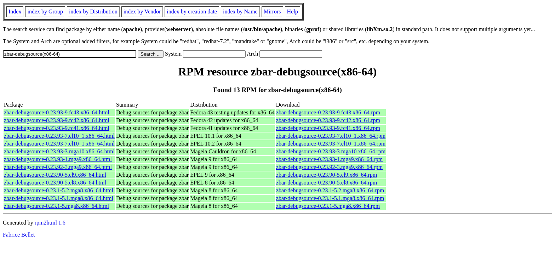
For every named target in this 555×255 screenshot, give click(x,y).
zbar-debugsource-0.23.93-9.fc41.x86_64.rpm (328, 128)
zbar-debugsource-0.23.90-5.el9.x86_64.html (55, 175)
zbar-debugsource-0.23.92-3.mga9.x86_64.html (58, 167)
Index (14, 11)
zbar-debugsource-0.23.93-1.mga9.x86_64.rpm (329, 159)
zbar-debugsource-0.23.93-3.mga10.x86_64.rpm (330, 151)
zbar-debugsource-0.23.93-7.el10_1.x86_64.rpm (330, 136)
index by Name (240, 11)
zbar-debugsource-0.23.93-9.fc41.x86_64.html (56, 128)
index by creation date (192, 11)
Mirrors (272, 11)
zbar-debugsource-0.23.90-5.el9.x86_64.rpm (326, 175)
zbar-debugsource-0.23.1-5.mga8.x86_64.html (56, 206)
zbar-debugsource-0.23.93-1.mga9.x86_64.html (58, 159)
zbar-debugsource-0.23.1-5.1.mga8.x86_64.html (58, 198)
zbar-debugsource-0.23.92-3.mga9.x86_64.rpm (329, 167)
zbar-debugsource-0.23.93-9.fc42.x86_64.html (56, 120)
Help (292, 11)
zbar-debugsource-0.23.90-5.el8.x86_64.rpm (326, 183)
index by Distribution (93, 11)
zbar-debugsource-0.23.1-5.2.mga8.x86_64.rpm (330, 190)
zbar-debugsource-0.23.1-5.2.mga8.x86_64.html (58, 190)
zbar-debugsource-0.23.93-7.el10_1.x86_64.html (59, 136)
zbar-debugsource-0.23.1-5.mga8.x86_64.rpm (328, 206)
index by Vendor (142, 11)
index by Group (45, 11)
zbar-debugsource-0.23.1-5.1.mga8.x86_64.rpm (330, 198)
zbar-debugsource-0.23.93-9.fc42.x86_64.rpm (328, 120)
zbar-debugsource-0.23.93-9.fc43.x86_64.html (56, 112)
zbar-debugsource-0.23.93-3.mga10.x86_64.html (59, 151)
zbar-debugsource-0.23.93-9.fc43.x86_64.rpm (328, 112)
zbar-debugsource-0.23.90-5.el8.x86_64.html (55, 183)
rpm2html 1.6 (50, 223)
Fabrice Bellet (19, 235)
